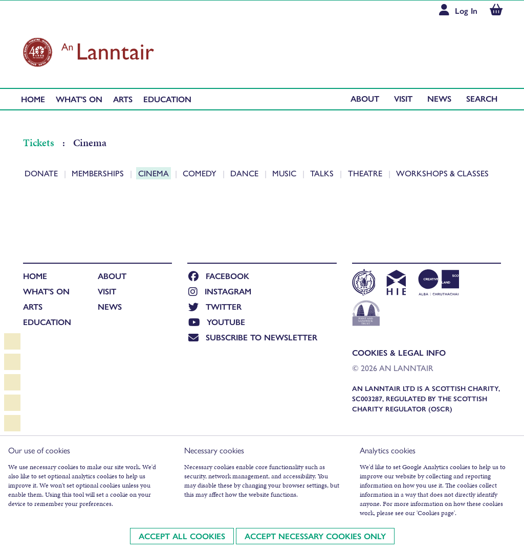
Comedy (201, 173)
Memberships (99, 173)
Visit (403, 98)
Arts (123, 99)
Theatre (366, 173)
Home (33, 99)
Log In (466, 10)
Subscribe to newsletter (252, 337)
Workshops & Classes (442, 173)
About (365, 98)
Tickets (39, 142)
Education (167, 99)
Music (285, 173)
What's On (79, 99)
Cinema (154, 173)
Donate (42, 173)
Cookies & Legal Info (399, 352)
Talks (323, 173)
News (439, 98)
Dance (245, 173)
